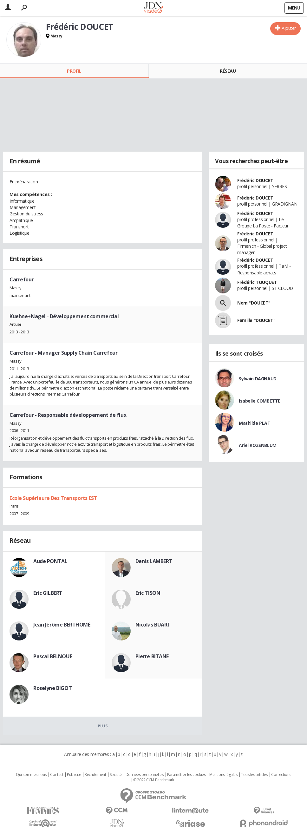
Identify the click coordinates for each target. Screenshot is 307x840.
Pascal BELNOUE (52, 656)
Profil (74, 71)
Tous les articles (254, 774)
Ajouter (289, 28)
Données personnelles (145, 774)
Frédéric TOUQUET (257, 282)
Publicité (74, 774)
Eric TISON (147, 592)
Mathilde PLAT (255, 423)
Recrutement (95, 774)
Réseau (228, 71)
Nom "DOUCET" (254, 303)
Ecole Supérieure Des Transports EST (53, 498)
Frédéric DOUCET (255, 180)
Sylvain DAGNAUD (258, 379)
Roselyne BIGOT (52, 688)
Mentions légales (223, 774)
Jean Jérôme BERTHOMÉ (61, 624)
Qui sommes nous (31, 774)
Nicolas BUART (153, 624)
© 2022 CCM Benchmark (153, 780)
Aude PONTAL (50, 561)
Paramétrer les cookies (186, 774)
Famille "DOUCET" (256, 320)
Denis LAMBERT (154, 561)
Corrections (281, 774)
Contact (56, 774)
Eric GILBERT (47, 592)
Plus (103, 726)
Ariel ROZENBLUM (258, 445)
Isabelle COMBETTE (259, 401)
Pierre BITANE (152, 656)
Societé (116, 774)
